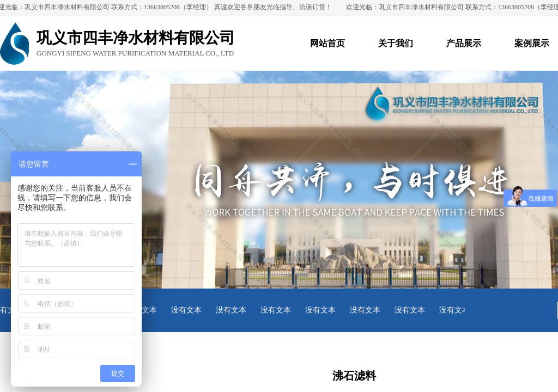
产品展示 (463, 43)
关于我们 (395, 43)
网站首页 (327, 43)
